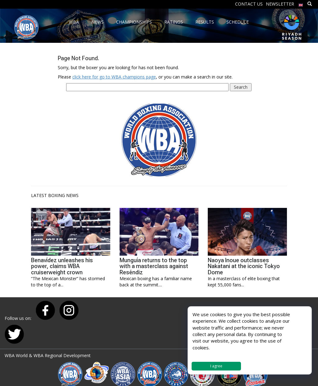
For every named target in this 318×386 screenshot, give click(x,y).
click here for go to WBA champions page (114, 77)
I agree (216, 366)
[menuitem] (301, 4)
